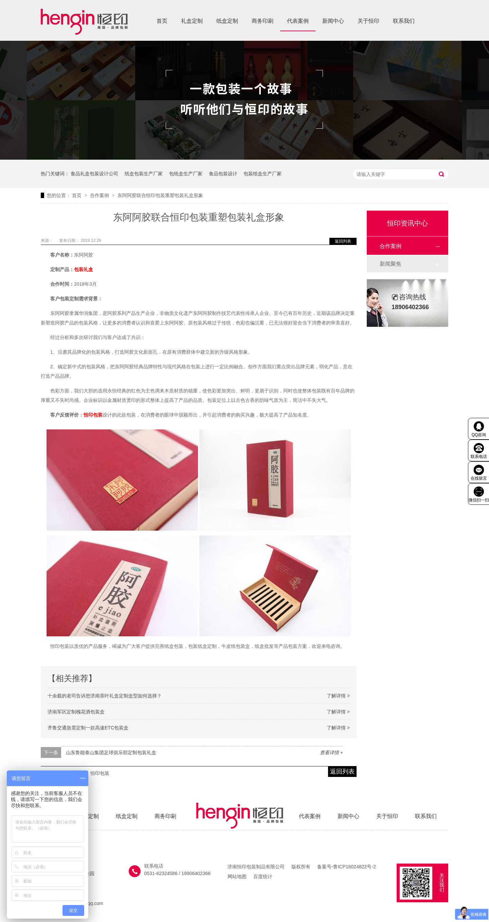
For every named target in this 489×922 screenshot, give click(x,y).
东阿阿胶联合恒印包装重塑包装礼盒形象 (160, 195)
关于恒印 (368, 21)
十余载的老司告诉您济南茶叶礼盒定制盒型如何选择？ (105, 695)
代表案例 (298, 21)
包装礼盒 (83, 269)
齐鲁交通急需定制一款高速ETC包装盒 (88, 727)
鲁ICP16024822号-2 (354, 866)
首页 (162, 21)
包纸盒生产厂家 (185, 173)
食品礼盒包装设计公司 (94, 173)
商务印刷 (262, 21)
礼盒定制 (192, 21)
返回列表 (343, 241)
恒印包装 (93, 415)
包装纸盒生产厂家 (262, 173)
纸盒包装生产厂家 (144, 173)
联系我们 (404, 21)
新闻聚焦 (390, 264)
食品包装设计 (223, 173)
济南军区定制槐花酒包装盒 (76, 711)
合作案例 (100, 195)
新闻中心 (333, 21)
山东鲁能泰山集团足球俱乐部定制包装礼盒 (111, 752)
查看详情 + (331, 752)
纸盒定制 (227, 21)
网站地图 (237, 876)
